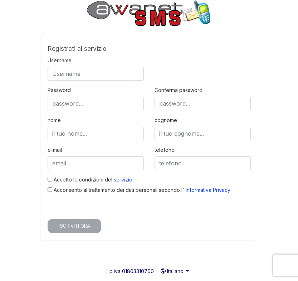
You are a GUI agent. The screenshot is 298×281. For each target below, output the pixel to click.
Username (60, 60)
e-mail (55, 150)
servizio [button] (123, 179)
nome (54, 120)
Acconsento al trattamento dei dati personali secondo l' (139, 190)
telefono (165, 150)
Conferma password (178, 90)
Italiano (173, 271)
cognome (166, 120)
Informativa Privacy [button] (208, 190)
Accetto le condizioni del (90, 179)
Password (59, 90)
